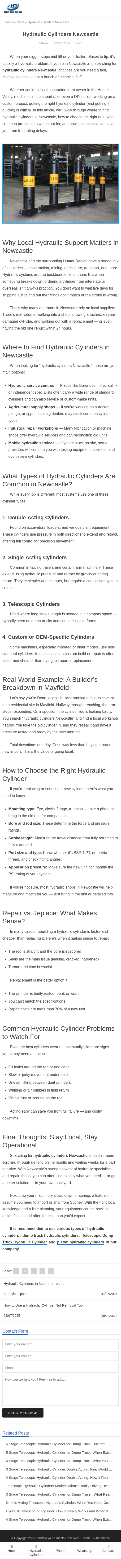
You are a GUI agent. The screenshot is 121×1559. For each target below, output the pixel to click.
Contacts (109, 1548)
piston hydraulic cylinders (80, 1242)
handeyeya (43, 1538)
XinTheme (103, 1538)
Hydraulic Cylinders (36, 1550)
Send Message (23, 1413)
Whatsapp (85, 1548)
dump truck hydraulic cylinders (50, 1235)
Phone (60, 1548)
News (20, 22)
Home (8, 22)
